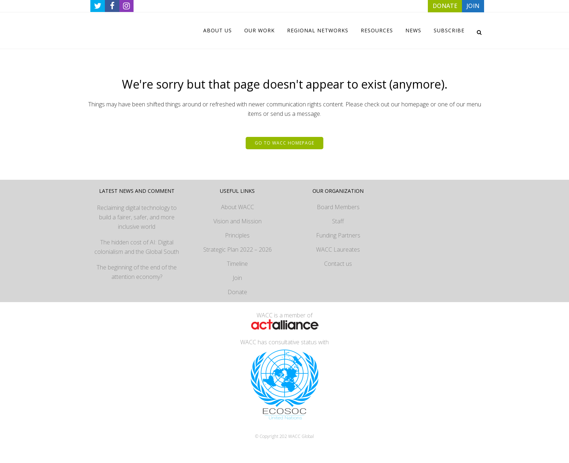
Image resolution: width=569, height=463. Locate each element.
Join (237, 278)
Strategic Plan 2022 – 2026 (237, 249)
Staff (338, 221)
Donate (237, 292)
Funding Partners (338, 235)
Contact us (338, 264)
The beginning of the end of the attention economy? (137, 272)
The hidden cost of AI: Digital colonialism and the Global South (136, 247)
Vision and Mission (237, 221)
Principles (237, 235)
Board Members (338, 207)
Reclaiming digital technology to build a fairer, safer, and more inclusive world (137, 217)
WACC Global (301, 436)
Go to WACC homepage (284, 143)
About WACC (237, 207)
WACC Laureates (338, 249)
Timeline (237, 264)
